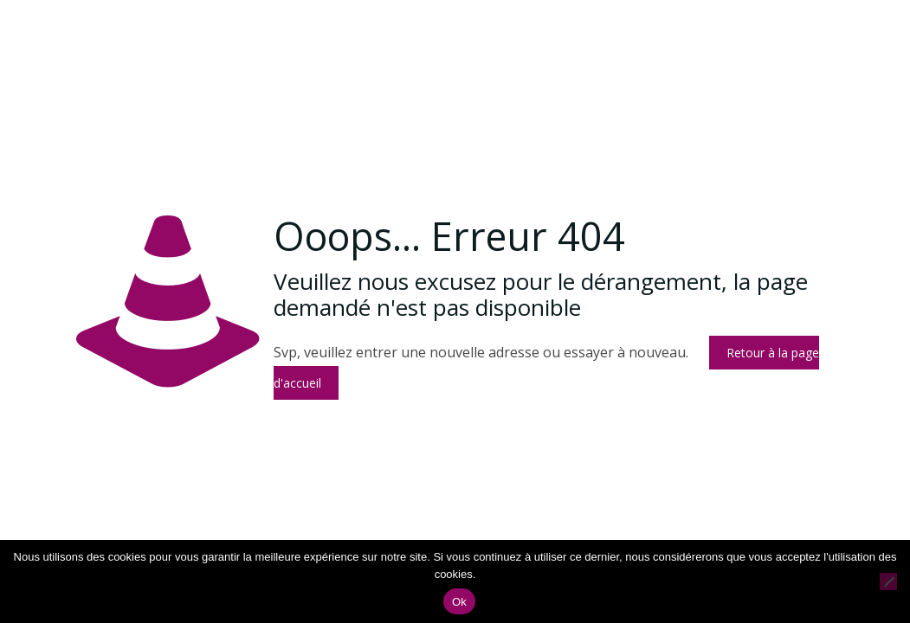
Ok (459, 601)
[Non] (888, 581)
